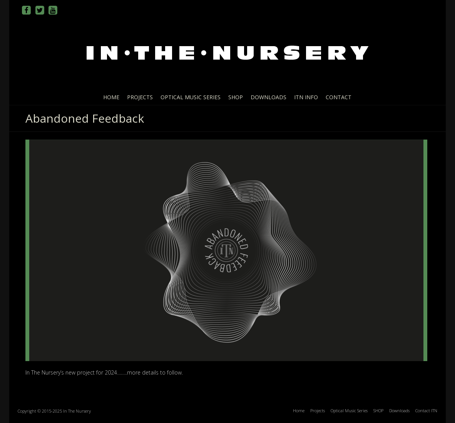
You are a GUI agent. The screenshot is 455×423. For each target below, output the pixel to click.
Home (111, 97)
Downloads (268, 97)
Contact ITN (426, 410)
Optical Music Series (191, 97)
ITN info (306, 97)
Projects (140, 97)
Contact (338, 97)
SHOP (235, 97)
